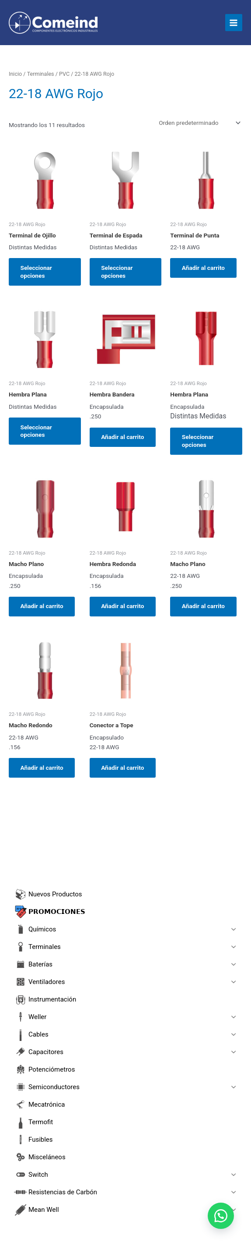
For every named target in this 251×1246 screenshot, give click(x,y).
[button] (220, 1215)
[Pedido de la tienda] (199, 122)
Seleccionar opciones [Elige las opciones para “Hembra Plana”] (36, 431)
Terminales (40, 74)
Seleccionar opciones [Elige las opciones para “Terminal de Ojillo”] (36, 271)
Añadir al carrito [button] (203, 267)
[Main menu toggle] (233, 22)
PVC (64, 74)
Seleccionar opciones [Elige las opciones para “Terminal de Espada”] (117, 271)
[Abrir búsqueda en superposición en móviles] (125, 866)
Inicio (15, 74)
